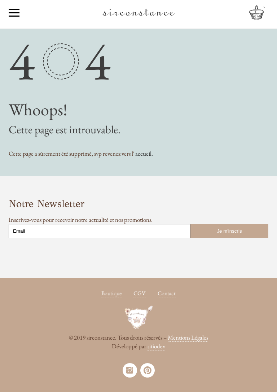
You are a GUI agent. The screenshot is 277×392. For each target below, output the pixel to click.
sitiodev (156, 346)
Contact (167, 293)
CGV (139, 293)
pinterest (147, 370)
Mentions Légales (188, 337)
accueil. (144, 154)
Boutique (111, 293)
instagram (130, 370)
